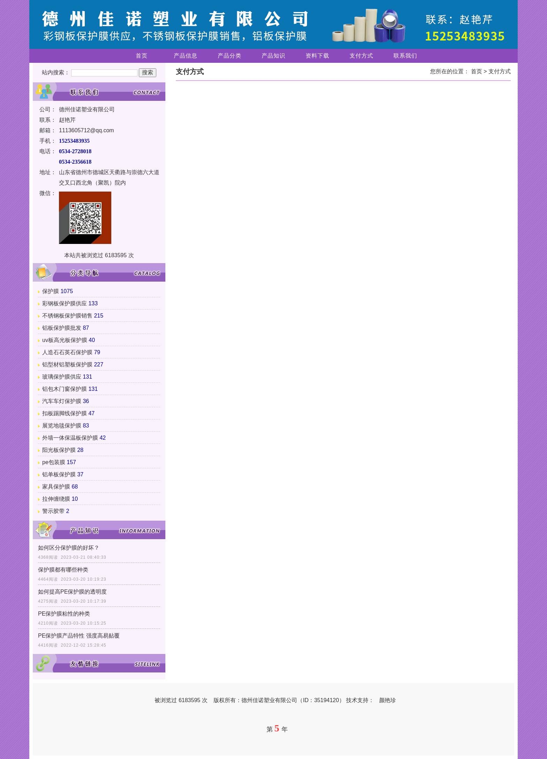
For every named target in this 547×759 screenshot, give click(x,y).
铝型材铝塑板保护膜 (67, 364)
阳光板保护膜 (59, 450)
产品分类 (229, 56)
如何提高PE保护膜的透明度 (72, 592)
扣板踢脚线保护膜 (64, 413)
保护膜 (50, 291)
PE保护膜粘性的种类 (64, 614)
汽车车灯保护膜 (61, 401)
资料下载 (317, 56)
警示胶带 (53, 511)
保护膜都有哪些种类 (63, 570)
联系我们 (405, 56)
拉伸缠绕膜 (56, 499)
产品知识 (273, 56)
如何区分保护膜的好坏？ (68, 548)
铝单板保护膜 (59, 474)
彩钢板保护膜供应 (64, 303)
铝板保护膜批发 (61, 328)
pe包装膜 (53, 462)
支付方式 (361, 56)
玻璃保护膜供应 (61, 377)
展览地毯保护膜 (61, 426)
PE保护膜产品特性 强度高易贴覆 (79, 636)
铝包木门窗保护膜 (64, 389)
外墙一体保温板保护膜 (70, 438)
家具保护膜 (56, 487)
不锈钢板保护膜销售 (67, 316)
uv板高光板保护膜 (64, 340)
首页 (142, 56)
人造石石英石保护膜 (67, 352)
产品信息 (185, 56)
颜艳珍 (387, 700)
